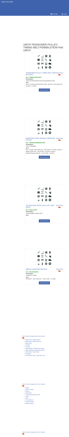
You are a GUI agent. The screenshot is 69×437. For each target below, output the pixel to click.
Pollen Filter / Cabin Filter (32, 352)
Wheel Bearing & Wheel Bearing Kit (35, 350)
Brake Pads (18, 3)
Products (6, 10)
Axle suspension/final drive (32, 394)
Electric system (29, 389)
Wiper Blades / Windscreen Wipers (34, 348)
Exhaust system (29, 401)
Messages (55, 14)
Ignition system (29, 403)
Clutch (27, 396)
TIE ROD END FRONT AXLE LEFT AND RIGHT (40, 206)
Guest (65, 14)
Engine (27, 391)
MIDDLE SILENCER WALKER (36, 269)
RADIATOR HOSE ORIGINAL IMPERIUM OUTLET (40, 139)
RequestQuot (44, 90)
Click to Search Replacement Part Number (33, 337)
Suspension (28, 393)
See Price (59, 74)
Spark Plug (28, 343)
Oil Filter (27, 345)
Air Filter (27, 346)
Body (26, 398)
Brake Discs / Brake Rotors (32, 339)
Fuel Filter (28, 353)
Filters (16, 1)
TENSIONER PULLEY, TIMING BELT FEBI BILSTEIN (41, 73)
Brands (5, 7)
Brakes (27, 387)
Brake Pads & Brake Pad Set (33, 341)
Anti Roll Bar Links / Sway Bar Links (35, 355)
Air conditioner (29, 400)
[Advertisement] (44, 23)
